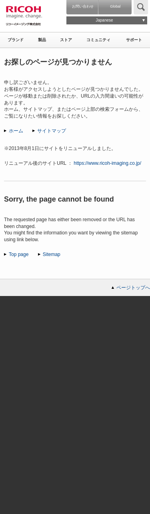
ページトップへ (133, 287)
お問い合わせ (83, 6)
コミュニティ (98, 40)
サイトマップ (51, 131)
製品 (42, 40)
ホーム (16, 131)
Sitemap (51, 254)
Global (115, 6)
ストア (66, 40)
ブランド (16, 40)
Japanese (104, 20)
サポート (134, 40)
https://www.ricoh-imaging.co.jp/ (107, 163)
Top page (18, 254)
